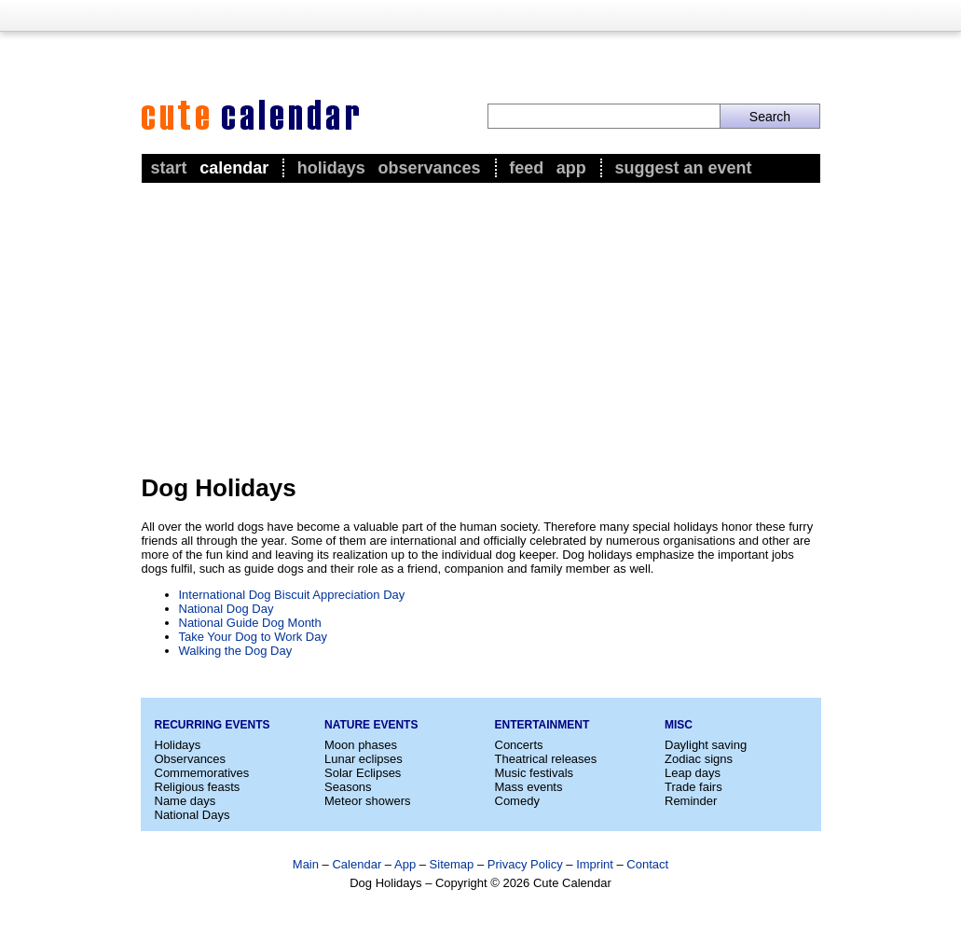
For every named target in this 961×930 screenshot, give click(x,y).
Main (306, 864)
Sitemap (452, 864)
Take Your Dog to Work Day (253, 637)
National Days (192, 815)
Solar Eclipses (362, 773)
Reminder (691, 801)
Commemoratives (202, 773)
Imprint (594, 864)
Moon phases (360, 745)
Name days (185, 801)
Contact (647, 864)
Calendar (233, 168)
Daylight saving (706, 745)
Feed (526, 168)
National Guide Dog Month (250, 623)
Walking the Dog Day (236, 651)
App (571, 168)
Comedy (517, 801)
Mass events (529, 787)
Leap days (693, 773)
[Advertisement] (481, 327)
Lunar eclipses (363, 759)
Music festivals (534, 773)
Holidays (331, 168)
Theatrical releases (546, 759)
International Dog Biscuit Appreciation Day (292, 595)
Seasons (348, 787)
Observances (429, 168)
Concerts (519, 745)
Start (169, 168)
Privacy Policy (525, 864)
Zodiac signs (699, 759)
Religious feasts (197, 787)
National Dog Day (226, 609)
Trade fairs (693, 787)
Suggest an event (682, 168)
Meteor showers (367, 801)
